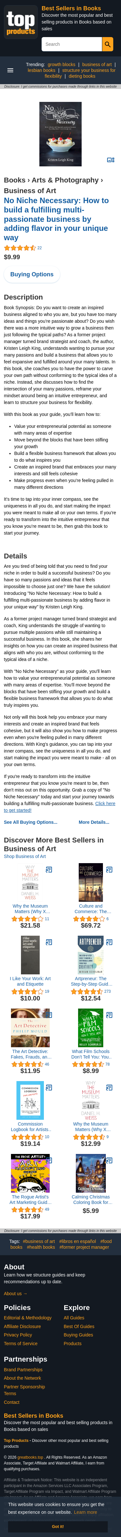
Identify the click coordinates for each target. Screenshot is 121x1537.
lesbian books (41, 70)
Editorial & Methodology (28, 1317)
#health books (41, 1247)
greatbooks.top (30, 1457)
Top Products (17, 1440)
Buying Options (32, 274)
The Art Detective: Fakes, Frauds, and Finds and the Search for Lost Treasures (30, 1054)
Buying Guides (78, 1334)
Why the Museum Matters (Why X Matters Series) (30, 908)
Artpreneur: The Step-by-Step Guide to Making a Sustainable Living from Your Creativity (91, 981)
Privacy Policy (18, 1334)
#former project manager (84, 1247)
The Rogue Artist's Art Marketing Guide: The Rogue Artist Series (30, 1199)
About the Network (22, 1378)
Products (73, 1343)
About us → (15, 1293)
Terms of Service (20, 1343)
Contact (11, 1402)
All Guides (74, 1317)
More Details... (94, 822)
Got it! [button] (58, 1526)
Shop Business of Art (25, 856)
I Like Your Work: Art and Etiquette (30, 981)
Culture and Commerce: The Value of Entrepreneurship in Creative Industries (90, 908)
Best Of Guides (79, 1326)
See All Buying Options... (30, 822)
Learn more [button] (85, 1512)
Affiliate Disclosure (22, 1326)
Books (14, 180)
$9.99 (12, 257)
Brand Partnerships (23, 1369)
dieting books (82, 76)
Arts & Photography (65, 180)
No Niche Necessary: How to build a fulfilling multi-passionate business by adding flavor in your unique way (56, 219)
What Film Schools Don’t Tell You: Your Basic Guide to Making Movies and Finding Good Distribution (90, 1054)
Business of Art (30, 191)
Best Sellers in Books (71, 8)
